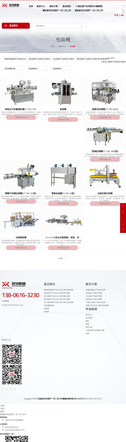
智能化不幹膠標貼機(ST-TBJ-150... (21, 109)
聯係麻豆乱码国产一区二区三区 (89, 10)
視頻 (87, 333)
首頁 (31, 6)
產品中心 (41, 6)
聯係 (87, 324)
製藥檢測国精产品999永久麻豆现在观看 (58, 289)
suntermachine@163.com (15, 430)
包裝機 (46, 311)
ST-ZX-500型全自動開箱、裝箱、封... (62, 237)
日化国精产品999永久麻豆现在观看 (57, 296)
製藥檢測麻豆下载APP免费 (95, 289)
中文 (116, 15)
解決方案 (54, 6)
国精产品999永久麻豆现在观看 (97, 305)
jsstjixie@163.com (12, 427)
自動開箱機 (21, 237)
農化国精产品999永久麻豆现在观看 (57, 299)
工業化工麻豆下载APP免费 (95, 302)
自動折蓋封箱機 (105, 193)
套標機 (63, 109)
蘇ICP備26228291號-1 (93, 398)
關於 (87, 320)
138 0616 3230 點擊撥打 (14, 420)
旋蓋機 (46, 308)
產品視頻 (66, 6)
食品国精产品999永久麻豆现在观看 (57, 293)
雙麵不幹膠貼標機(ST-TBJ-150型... (21, 193)
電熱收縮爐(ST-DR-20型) (63, 193)
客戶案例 (89, 317)
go (123, 11)
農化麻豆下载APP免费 (94, 299)
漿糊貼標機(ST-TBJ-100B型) (105, 151)
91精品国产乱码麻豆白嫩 (95, 330)
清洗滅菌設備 (49, 305)
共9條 (60, 258)
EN (122, 15)
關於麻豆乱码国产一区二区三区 (57, 10)
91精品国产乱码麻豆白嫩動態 (88, 6)
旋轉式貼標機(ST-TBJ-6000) (105, 109)
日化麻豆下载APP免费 (94, 296)
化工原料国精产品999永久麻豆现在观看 (58, 302)
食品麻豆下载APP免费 (94, 293)
